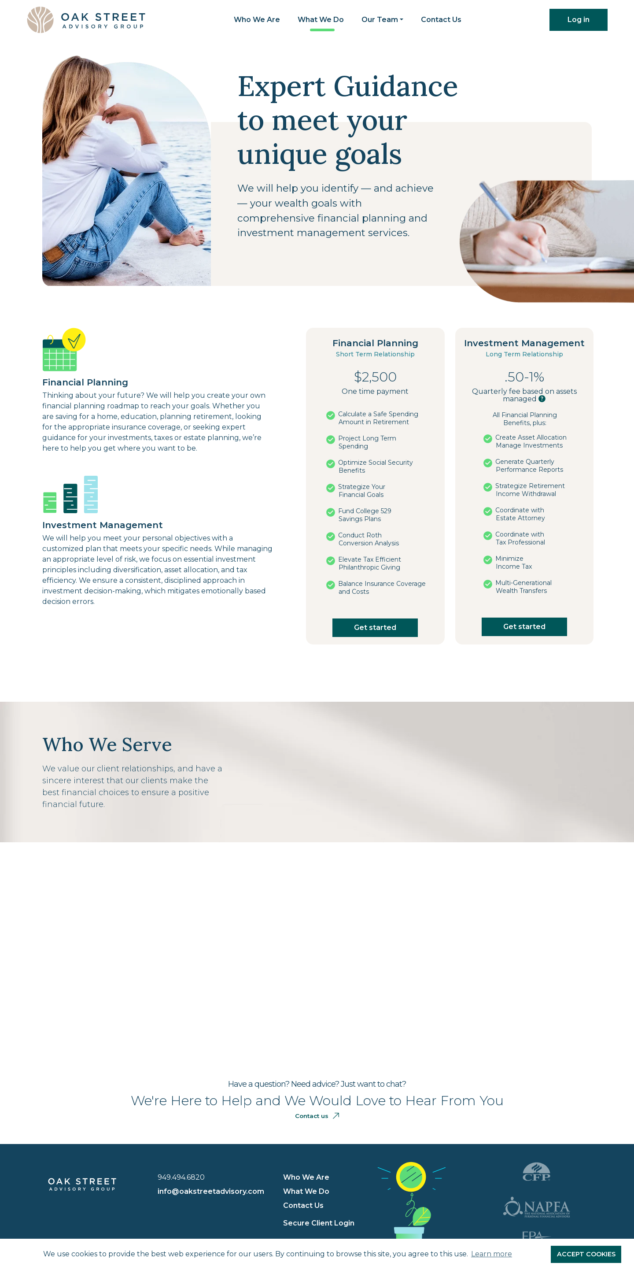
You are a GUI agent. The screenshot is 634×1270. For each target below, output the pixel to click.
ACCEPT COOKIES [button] (586, 1254)
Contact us (317, 1115)
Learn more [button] (491, 1254)
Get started (375, 627)
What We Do (321, 19)
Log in (579, 19)
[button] (542, 399)
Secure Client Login (318, 1223)
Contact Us (441, 19)
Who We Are (257, 19)
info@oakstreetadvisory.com (211, 1191)
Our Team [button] (379, 19)
